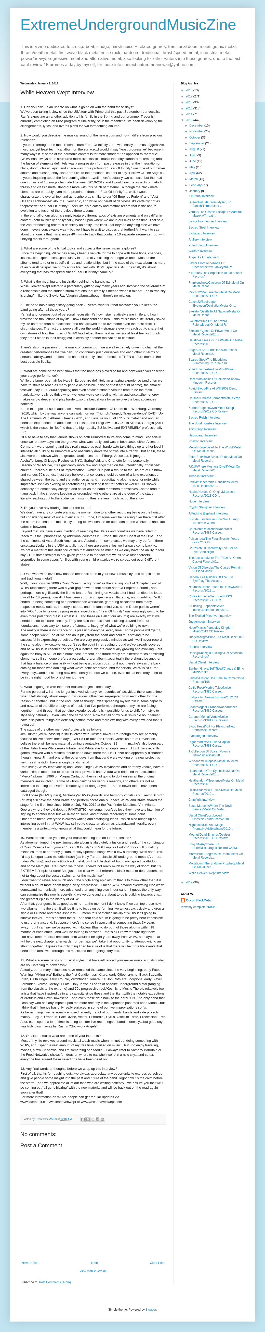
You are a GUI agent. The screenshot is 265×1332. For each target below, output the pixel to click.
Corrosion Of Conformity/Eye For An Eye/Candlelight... (213, 550)
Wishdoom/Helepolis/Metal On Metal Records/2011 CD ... (213, 762)
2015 (189, 108)
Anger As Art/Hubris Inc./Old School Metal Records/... (213, 351)
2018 (189, 90)
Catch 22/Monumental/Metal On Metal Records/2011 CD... (214, 294)
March (194, 179)
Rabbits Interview (200, 647)
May (192, 167)
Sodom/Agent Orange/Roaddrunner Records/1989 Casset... (213, 708)
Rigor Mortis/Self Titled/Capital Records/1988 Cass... (209, 743)
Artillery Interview (200, 239)
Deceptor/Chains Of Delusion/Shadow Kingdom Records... (214, 380)
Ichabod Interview (201, 441)
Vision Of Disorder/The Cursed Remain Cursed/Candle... (215, 569)
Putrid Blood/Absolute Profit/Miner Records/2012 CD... (211, 371)
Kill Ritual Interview (201, 196)
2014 (189, 114)
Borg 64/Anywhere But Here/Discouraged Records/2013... (214, 846)
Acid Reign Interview (202, 429)
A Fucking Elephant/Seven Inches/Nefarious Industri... (209, 607)
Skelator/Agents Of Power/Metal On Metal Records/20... (213, 332)
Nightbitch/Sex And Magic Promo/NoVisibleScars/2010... (211, 826)
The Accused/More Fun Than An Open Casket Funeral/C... (215, 559)
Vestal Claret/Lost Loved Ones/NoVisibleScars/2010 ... (210, 817)
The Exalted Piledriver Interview (210, 616)
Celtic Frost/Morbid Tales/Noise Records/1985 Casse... (210, 689)
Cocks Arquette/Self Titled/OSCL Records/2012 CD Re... (211, 598)
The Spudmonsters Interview (208, 423)
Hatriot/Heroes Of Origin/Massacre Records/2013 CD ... (212, 493)
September (197, 143)
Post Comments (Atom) (55, 1282)
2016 (189, 102)
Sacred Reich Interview (204, 417)
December (196, 125)
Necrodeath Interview (203, 435)
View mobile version (93, 1271)
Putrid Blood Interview (203, 245)
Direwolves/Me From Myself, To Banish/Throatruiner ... (210, 204)
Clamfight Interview (202, 799)
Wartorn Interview (201, 251)
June (193, 161)
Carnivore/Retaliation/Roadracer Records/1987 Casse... (210, 530)
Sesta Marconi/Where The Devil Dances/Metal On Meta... (210, 807)
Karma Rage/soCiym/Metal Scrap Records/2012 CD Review (211, 409)
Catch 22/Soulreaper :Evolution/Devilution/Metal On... (212, 303)
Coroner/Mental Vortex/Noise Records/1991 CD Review (208, 718)
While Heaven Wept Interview (209, 873)
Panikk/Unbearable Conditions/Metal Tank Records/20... (213, 483)
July (192, 155)
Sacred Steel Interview (204, 227)
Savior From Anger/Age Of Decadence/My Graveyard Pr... (211, 265)
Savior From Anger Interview (208, 221)
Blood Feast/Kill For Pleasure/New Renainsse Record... (212, 728)
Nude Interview (199, 501)
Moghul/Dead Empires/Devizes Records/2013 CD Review (210, 836)
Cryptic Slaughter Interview (207, 507)
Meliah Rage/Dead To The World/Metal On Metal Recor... (215, 449)
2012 (189, 882)
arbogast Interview (201, 476)
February (195, 185)
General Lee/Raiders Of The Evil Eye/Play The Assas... (211, 579)
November (196, 131)
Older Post (157, 1263)
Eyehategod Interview (203, 736)
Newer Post (29, 1263)
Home (94, 1263)
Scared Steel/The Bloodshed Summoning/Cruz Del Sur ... (209, 361)
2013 (189, 120)
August (194, 149)
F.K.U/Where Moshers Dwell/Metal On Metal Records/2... (214, 468)
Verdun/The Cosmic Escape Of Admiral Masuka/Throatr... (215, 213)
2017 (189, 96)
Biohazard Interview (202, 233)
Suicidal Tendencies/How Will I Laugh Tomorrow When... (214, 521)
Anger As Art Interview (204, 257)
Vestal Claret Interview (204, 662)
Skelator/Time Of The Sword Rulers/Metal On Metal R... (208, 322)
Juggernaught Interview (204, 621)
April (192, 173)
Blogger (150, 1309)
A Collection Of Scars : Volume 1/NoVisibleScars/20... (209, 753)
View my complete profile (198, 907)
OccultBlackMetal (198, 900)
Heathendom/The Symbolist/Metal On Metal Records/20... (214, 772)
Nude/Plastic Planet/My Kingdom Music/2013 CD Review (211, 629)
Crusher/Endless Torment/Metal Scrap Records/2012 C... (214, 400)
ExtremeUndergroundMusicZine (128, 24)
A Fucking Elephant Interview (208, 513)
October (195, 137)
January (195, 191)
